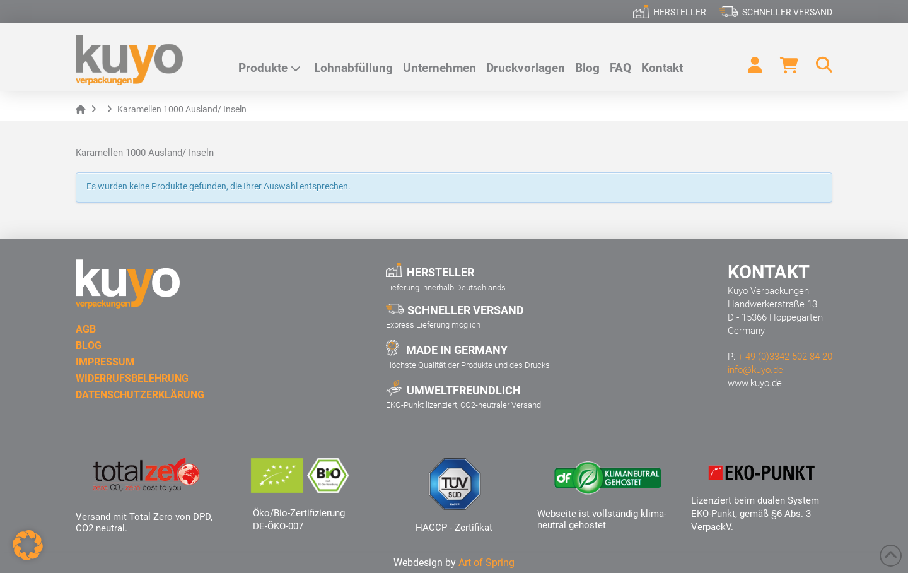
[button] (818, 65)
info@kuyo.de (755, 369)
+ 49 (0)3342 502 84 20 (785, 356)
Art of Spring (486, 563)
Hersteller (679, 12)
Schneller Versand (787, 12)
